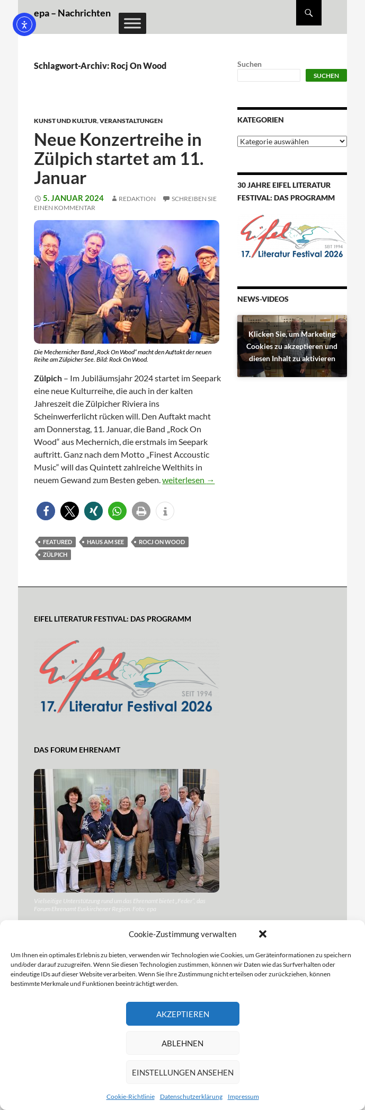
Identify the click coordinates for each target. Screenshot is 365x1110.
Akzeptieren (182, 1014)
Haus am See (105, 541)
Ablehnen (182, 1043)
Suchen (249, 63)
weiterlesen (188, 480)
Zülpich (55, 554)
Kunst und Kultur (65, 121)
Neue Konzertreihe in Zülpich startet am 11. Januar (118, 158)
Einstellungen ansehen (183, 1072)
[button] (262, 934)
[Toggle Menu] (132, 23)
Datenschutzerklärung (191, 1096)
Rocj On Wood (162, 541)
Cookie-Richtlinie (130, 1096)
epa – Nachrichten (72, 13)
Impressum (243, 1096)
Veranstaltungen (131, 121)
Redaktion (137, 199)
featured (57, 541)
